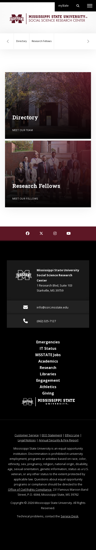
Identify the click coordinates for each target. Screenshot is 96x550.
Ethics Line (72, 435)
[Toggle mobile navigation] (89, 5)
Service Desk (69, 516)
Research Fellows (42, 41)
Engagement (48, 380)
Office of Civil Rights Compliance (30, 489)
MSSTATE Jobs (48, 354)
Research (48, 367)
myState (65, 4)
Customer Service (27, 435)
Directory (21, 41)
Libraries (48, 373)
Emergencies (48, 342)
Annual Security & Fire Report (58, 440)
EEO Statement (52, 435)
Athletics (48, 386)
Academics (48, 361)
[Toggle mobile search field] (77, 5)
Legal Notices (27, 440)
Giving (48, 393)
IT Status (48, 348)
